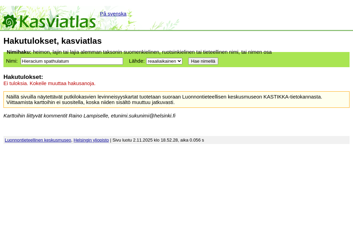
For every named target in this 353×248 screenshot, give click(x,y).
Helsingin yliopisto (91, 140)
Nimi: (12, 61)
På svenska (113, 14)
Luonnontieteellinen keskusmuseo (38, 140)
